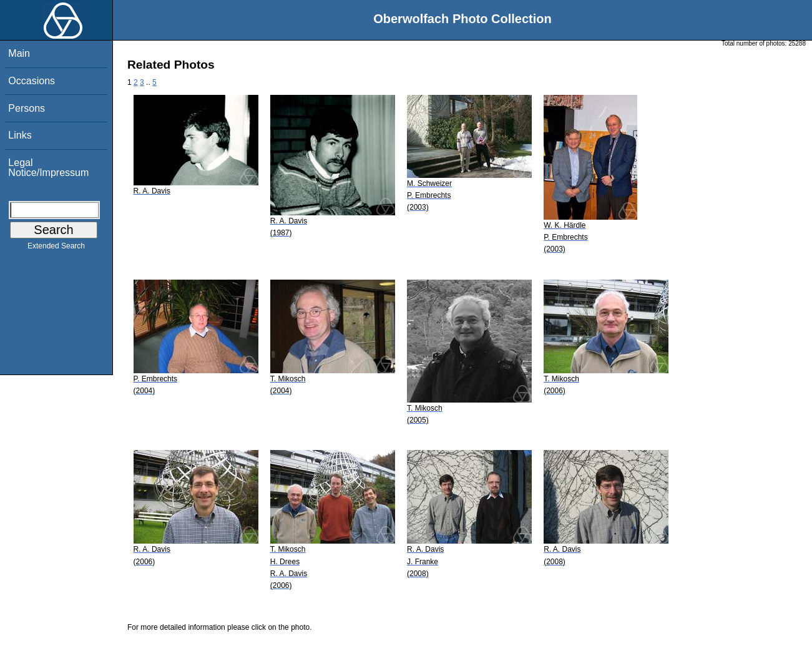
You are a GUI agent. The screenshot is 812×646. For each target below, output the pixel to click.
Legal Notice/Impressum (48, 167)
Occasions (31, 81)
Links (19, 135)
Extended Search (56, 248)
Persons (26, 108)
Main (19, 53)
